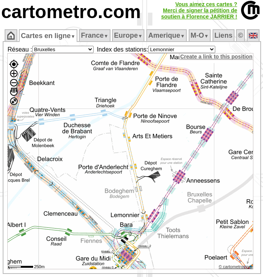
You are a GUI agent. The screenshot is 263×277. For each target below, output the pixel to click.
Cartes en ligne (48, 36)
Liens (223, 35)
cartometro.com (71, 12)
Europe (128, 35)
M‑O (200, 35)
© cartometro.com (236, 266)
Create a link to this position (216, 56)
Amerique (166, 35)
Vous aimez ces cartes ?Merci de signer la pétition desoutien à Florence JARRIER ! (199, 10)
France (94, 35)
